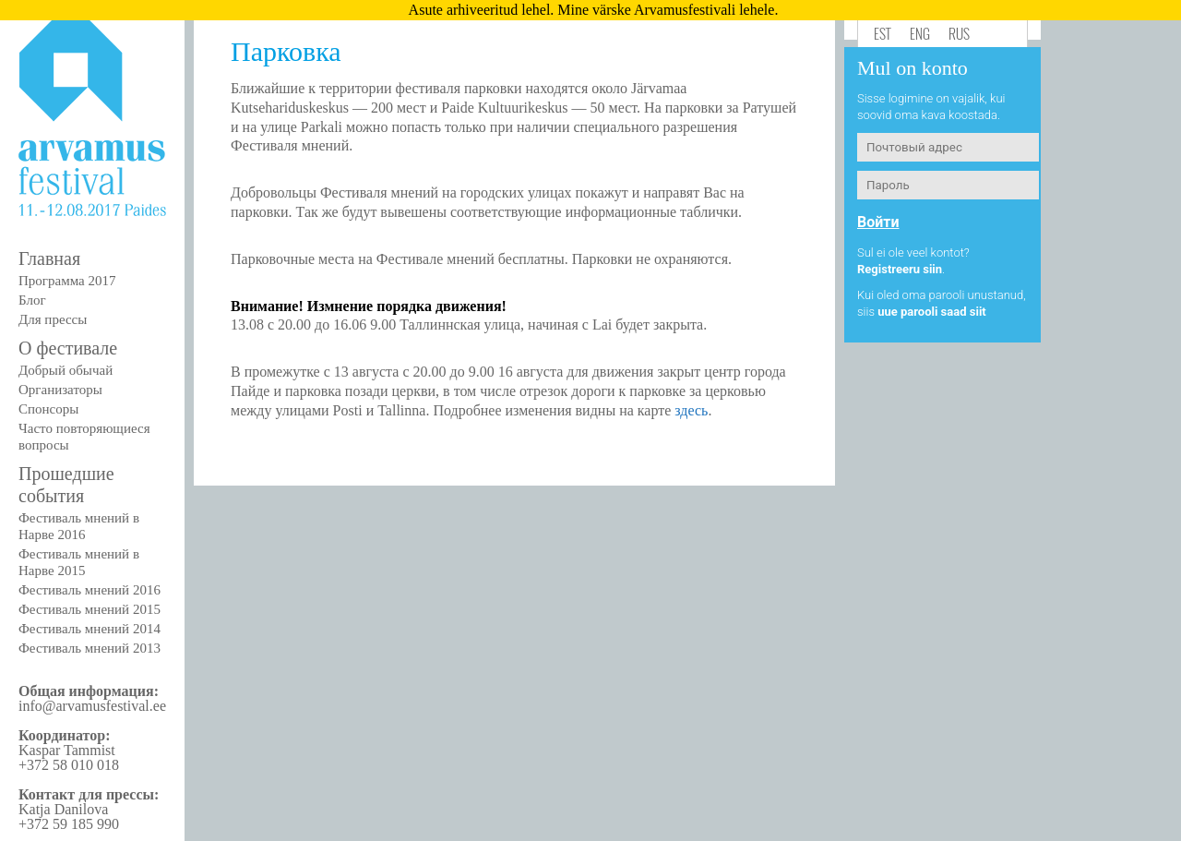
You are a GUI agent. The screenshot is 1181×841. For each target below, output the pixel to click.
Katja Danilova (63, 809)
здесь (691, 410)
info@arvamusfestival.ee (92, 706)
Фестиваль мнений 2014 (89, 628)
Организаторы (60, 389)
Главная (49, 258)
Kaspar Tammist (66, 750)
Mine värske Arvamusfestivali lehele (665, 10)
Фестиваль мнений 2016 (89, 590)
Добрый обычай (65, 370)
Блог (32, 300)
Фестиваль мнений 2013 (89, 648)
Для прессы (52, 319)
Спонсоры (48, 409)
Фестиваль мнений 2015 (89, 609)
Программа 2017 (66, 280)
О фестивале (67, 348)
